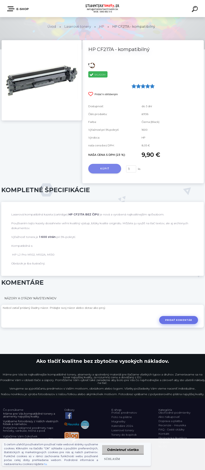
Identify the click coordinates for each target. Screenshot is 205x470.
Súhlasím (112, 458)
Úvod (51, 27)
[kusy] (131, 168)
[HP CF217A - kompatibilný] (42, 41)
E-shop (18, 8)
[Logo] (102, 8)
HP (101, 27)
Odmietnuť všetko (123, 450)
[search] (195, 9)
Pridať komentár (178, 320)
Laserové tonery (77, 27)
